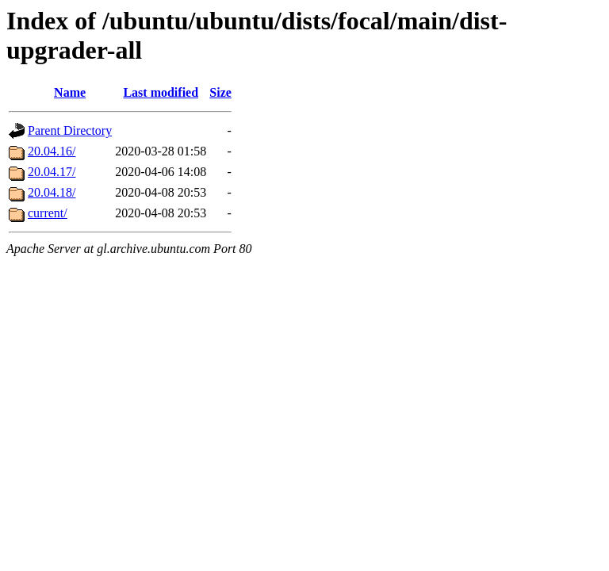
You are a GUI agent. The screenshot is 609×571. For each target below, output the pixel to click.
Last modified (160, 92)
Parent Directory (70, 130)
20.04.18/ (51, 192)
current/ (47, 213)
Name (70, 92)
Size (220, 92)
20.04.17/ (51, 171)
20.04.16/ (51, 151)
